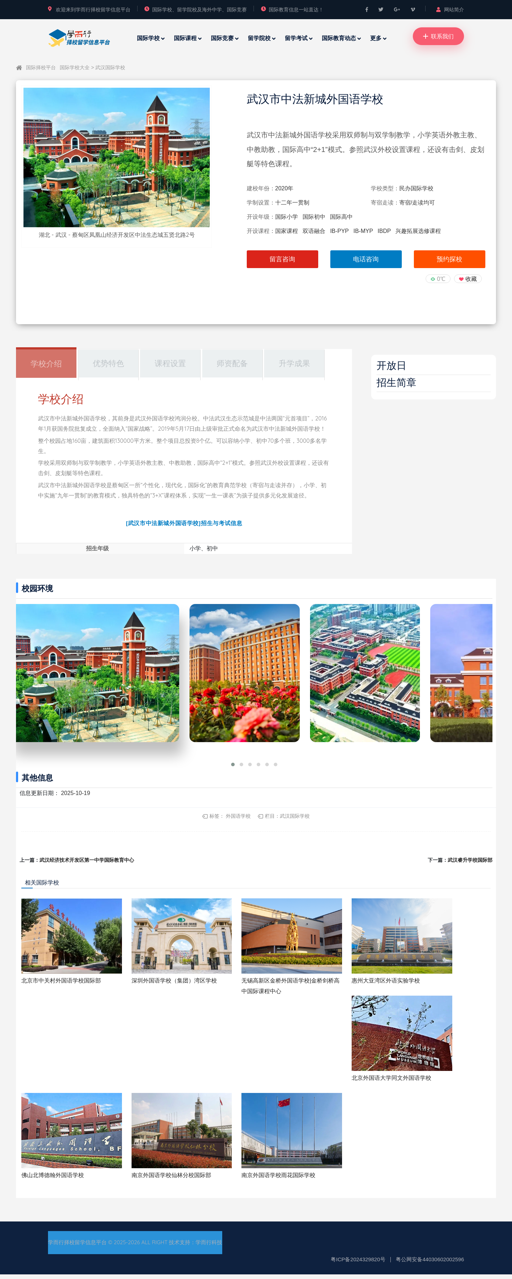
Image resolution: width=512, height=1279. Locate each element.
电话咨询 (366, 259)
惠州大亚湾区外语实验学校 (386, 985)
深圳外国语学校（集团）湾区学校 (174, 985)
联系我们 (438, 36)
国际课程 (185, 38)
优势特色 (108, 363)
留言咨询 (282, 259)
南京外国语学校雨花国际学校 (278, 1179)
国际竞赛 (222, 38)
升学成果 (294, 363)
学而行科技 (209, 1246)
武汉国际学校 (111, 67)
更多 (376, 38)
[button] (233, 769)
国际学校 (148, 38)
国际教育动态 (339, 38)
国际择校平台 (41, 67)
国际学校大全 (75, 67)
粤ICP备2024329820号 (358, 1264)
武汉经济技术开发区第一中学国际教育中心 (86, 864)
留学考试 (296, 38)
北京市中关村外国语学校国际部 (61, 985)
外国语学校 (238, 820)
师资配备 (232, 363)
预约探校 (449, 259)
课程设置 (170, 363)
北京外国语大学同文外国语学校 (391, 1082)
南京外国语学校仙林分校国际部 (171, 1179)
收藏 (471, 279)
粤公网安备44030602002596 (430, 1264)
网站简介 (450, 9)
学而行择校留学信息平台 (77, 1246)
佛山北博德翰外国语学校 (52, 1179)
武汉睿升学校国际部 (470, 864)
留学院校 (259, 38)
